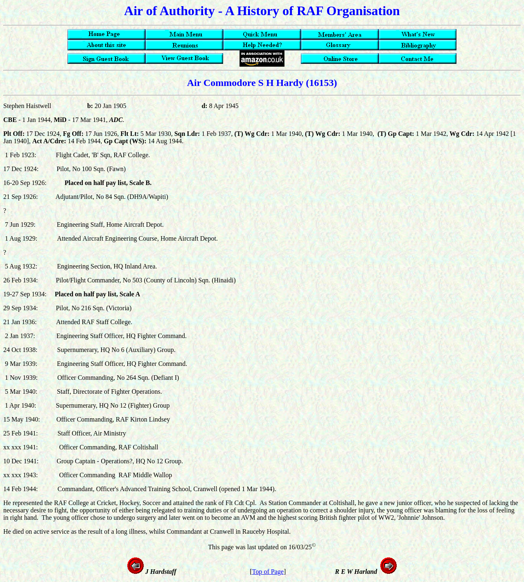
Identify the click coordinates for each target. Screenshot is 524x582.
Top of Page (268, 571)
